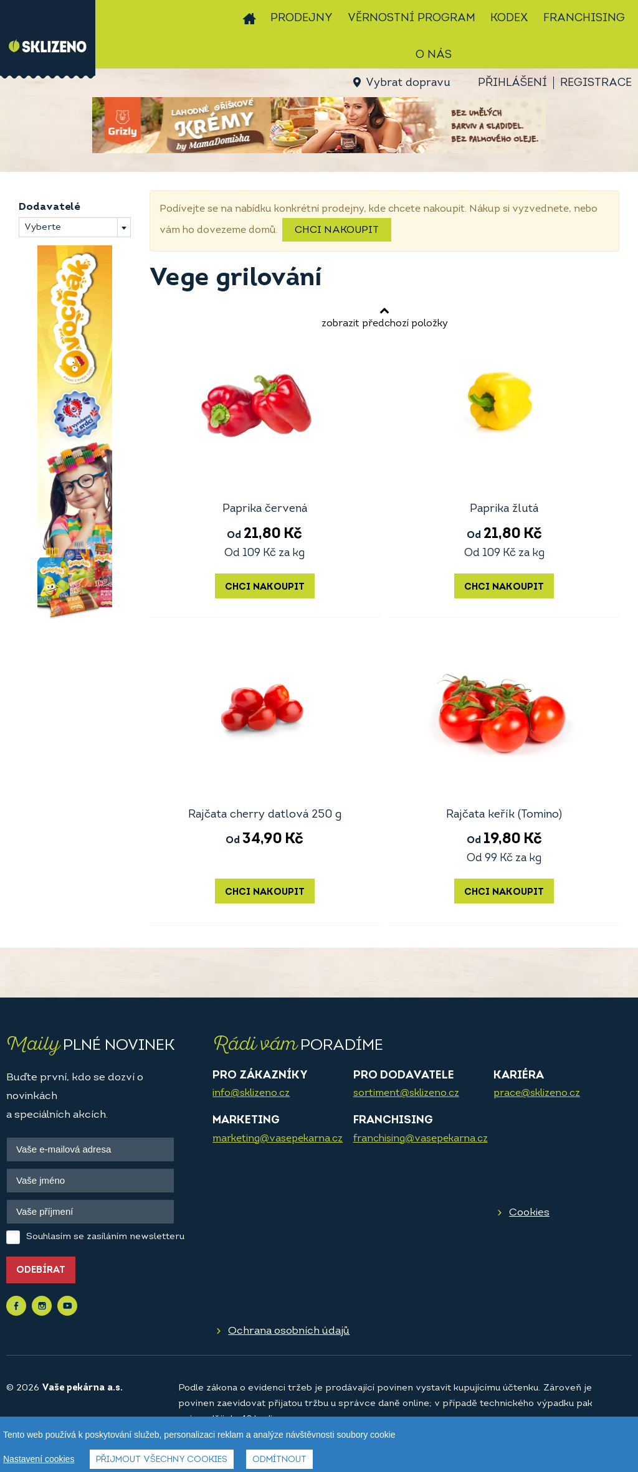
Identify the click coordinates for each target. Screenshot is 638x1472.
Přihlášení (512, 83)
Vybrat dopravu (408, 83)
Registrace (596, 83)
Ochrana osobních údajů (289, 1331)
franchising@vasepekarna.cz (420, 1139)
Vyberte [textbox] (42, 227)
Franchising (584, 18)
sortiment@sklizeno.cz (406, 1093)
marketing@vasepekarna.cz (277, 1139)
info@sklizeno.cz (251, 1093)
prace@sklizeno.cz (536, 1093)
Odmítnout (279, 1460)
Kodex (509, 18)
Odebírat (40, 1270)
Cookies (529, 1212)
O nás (434, 55)
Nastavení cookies (38, 1459)
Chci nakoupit (337, 230)
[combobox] (75, 227)
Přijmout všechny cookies (161, 1460)
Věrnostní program (411, 18)
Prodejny (301, 18)
